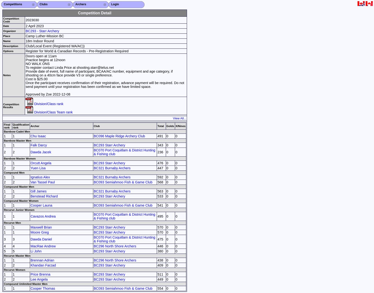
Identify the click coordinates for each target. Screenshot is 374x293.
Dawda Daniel (41, 239)
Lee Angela (39, 279)
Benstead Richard (44, 196)
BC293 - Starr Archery (42, 31)
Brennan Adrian (42, 260)
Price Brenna (40, 274)
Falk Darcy (39, 145)
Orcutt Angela (41, 163)
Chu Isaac (38, 136)
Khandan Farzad (43, 265)
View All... (179, 118)
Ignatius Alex (40, 177)
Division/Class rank (44, 104)
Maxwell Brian (41, 227)
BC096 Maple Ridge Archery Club (119, 136)
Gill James (39, 191)
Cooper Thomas (43, 288)
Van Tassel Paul (43, 182)
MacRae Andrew (43, 246)
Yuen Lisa (38, 168)
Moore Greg (40, 232)
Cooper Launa (41, 205)
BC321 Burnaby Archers (112, 168)
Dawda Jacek (41, 152)
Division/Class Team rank (49, 112)
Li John (36, 251)
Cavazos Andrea (43, 216)
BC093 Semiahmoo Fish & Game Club (123, 182)
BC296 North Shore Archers (115, 246)
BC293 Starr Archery (109, 145)
